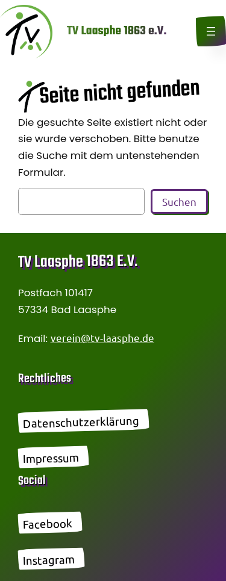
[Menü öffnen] (211, 31)
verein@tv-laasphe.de (102, 337)
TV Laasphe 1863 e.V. (116, 31)
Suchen (179, 201)
